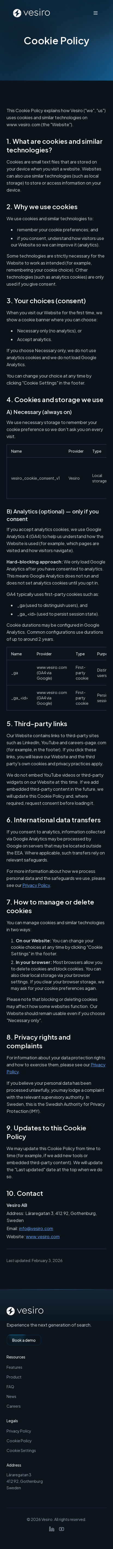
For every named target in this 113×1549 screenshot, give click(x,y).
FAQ (10, 1386)
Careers (14, 1406)
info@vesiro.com (36, 1228)
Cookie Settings (21, 1450)
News (11, 1396)
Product (14, 1376)
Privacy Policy (36, 885)
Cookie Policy (19, 1440)
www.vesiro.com (43, 1236)
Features (14, 1367)
